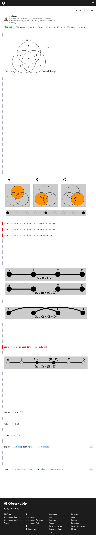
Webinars (52, 520)
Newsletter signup (78, 526)
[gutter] (1, 35)
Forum (51, 532)
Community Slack (55, 529)
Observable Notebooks (13, 520)
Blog (50, 517)
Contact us (75, 523)
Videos (51, 523)
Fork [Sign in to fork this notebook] (79, 10)
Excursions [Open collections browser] (21, 27)
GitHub (73, 529)
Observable (30, 517)
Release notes (32, 529)
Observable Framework (35, 520)
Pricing (6, 523)
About (73, 517)
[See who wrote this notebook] (36, 27)
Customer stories (55, 526)
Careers (74, 520)
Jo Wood (13, 16)
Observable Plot (32, 523)
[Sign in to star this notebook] (86, 10)
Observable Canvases (12, 517)
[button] (1, 32)
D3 (27, 526)
